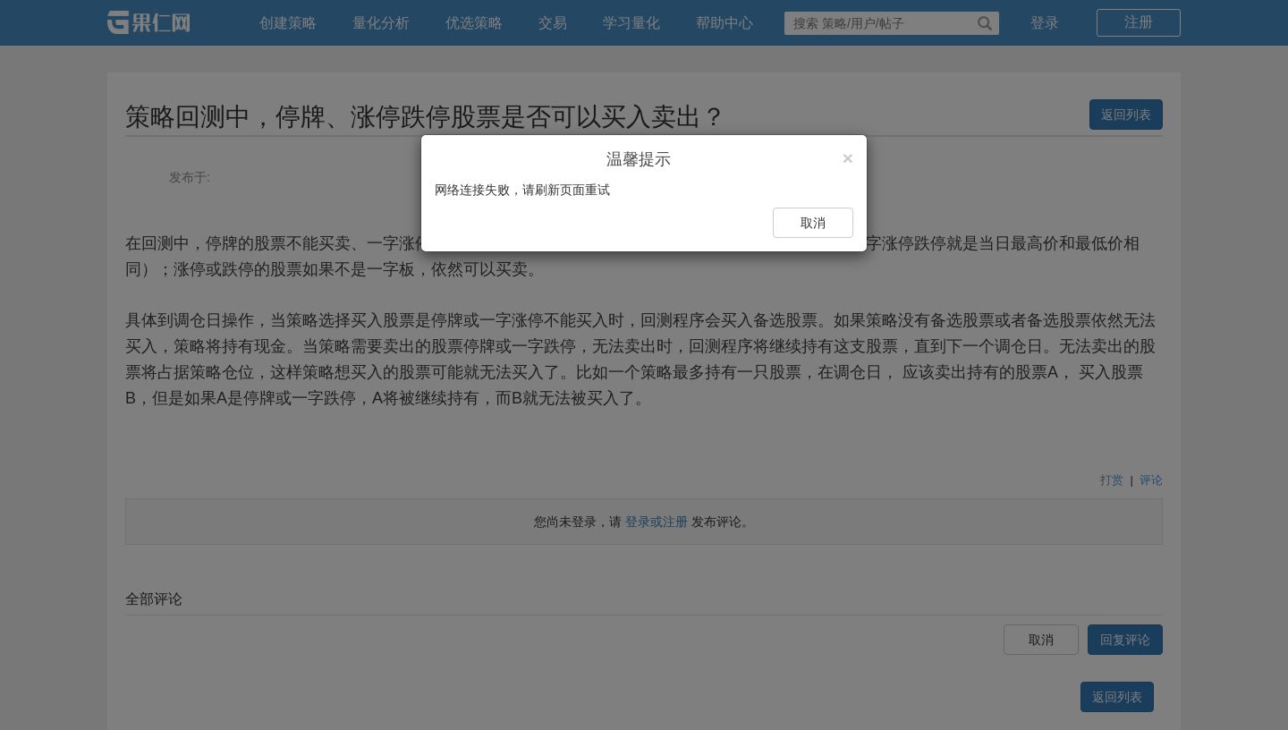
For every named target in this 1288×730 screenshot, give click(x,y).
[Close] (848, 158)
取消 (813, 223)
